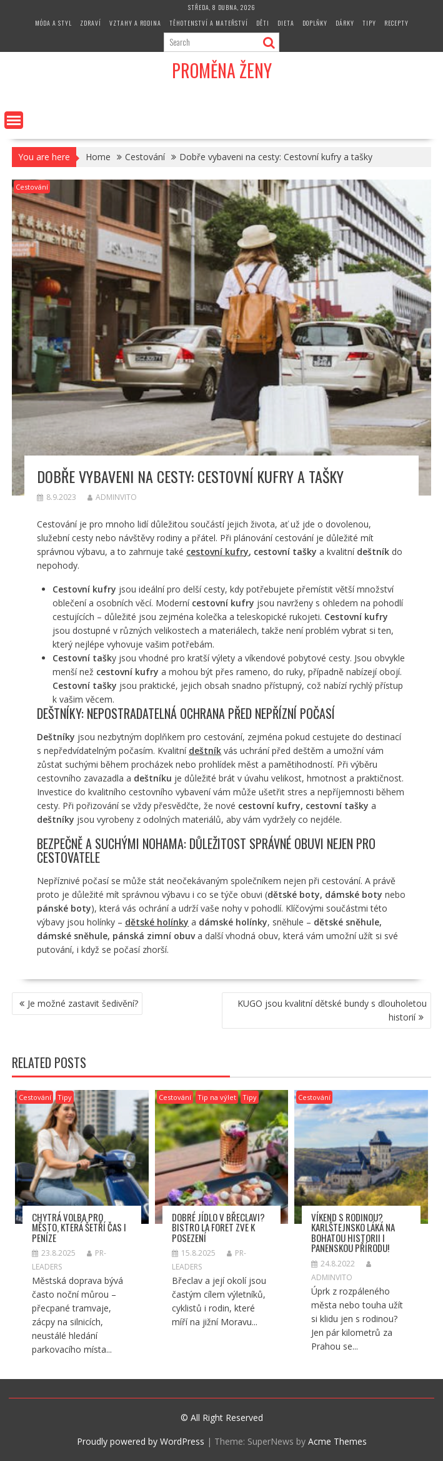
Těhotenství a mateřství (208, 23)
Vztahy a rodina (135, 23)
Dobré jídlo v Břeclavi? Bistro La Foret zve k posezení (218, 1227)
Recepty (396, 23)
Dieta (285, 23)
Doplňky (314, 23)
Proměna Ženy (222, 70)
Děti (262, 23)
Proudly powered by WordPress (140, 1441)
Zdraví (90, 23)
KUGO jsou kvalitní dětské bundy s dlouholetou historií (332, 1010)
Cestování (32, 186)
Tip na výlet (216, 1097)
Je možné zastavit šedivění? (82, 1003)
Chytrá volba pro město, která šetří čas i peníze (79, 1227)
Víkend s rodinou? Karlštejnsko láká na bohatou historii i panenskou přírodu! (353, 1232)
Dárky (345, 23)
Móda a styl (53, 23)
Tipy (369, 23)
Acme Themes (337, 1441)
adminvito (112, 497)
